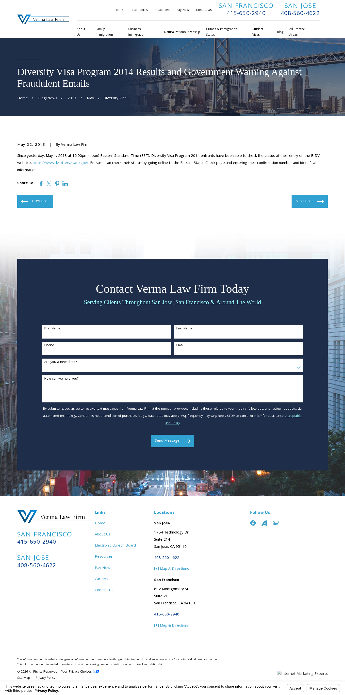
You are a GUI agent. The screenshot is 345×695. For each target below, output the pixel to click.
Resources (162, 10)
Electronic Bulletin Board (115, 546)
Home (119, 10)
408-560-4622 (300, 14)
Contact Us (204, 10)
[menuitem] (23, 678)
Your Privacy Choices (80, 672)
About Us (102, 535)
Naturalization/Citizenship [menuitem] (182, 32)
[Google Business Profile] (276, 523)
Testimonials (139, 10)
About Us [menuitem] (81, 32)
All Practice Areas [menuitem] (297, 32)
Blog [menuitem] (280, 32)
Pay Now (183, 10)
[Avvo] (264, 523)
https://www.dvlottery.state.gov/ (60, 163)
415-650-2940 (246, 14)
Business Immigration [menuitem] (136, 32)
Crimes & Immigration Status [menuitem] (221, 32)
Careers (101, 579)
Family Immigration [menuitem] (104, 32)
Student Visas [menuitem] (257, 32)
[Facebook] (253, 523)
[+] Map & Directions (171, 569)
